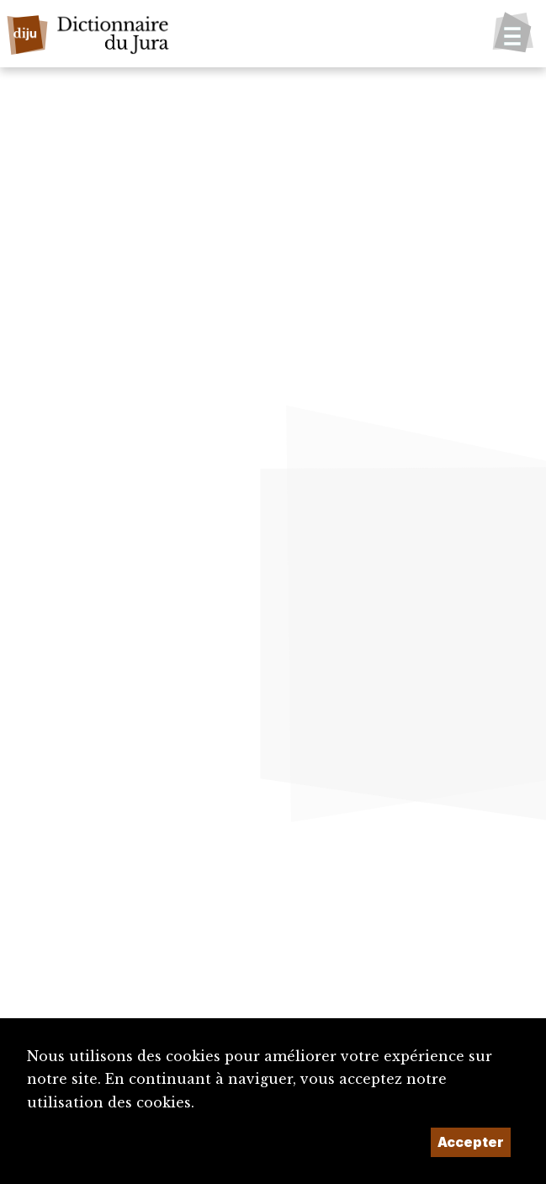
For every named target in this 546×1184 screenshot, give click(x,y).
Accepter (470, 1142)
